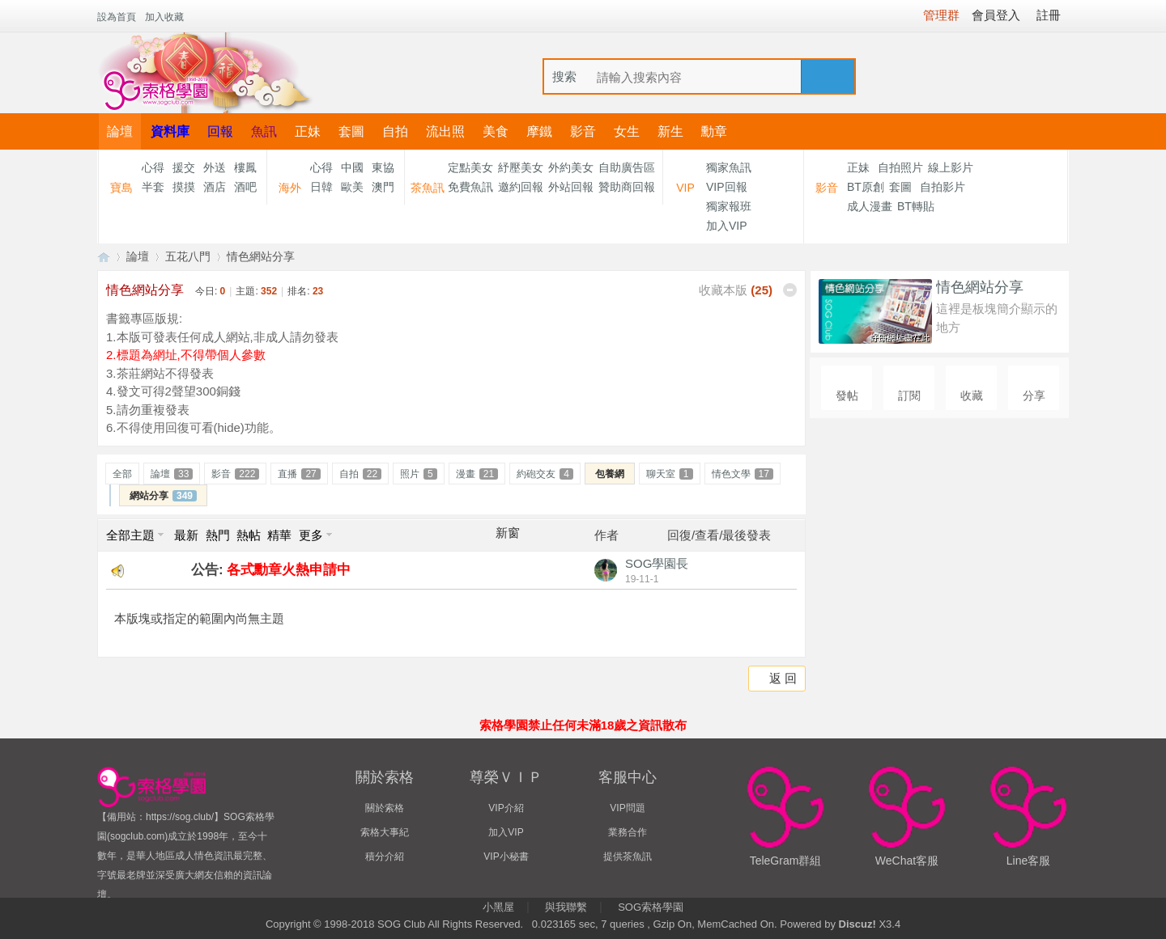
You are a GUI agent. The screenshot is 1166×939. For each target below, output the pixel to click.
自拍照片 (900, 167)
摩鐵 (539, 131)
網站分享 (163, 495)
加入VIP (726, 225)
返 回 (783, 678)
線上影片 (950, 167)
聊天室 (669, 474)
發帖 (847, 396)
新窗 (508, 533)
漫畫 (477, 474)
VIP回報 (726, 186)
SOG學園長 (656, 563)
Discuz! (857, 924)
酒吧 (245, 186)
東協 (383, 167)
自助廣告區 (626, 167)
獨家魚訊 (728, 167)
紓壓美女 (520, 167)
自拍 (395, 131)
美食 (496, 131)
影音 (583, 131)
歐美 (352, 186)
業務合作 (627, 832)
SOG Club (401, 924)
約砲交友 (545, 474)
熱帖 (248, 535)
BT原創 (865, 186)
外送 (214, 167)
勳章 (714, 131)
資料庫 (170, 131)
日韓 (321, 186)
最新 (186, 535)
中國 (352, 167)
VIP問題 (627, 808)
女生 (627, 131)
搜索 (564, 76)
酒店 (214, 186)
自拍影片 (942, 186)
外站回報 (571, 186)
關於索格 (384, 808)
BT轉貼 (915, 206)
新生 (670, 131)
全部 (122, 474)
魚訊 (264, 131)
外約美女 (571, 167)
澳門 (383, 186)
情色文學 (742, 474)
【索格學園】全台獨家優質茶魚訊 (103, 257)
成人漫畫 (869, 206)
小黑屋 (498, 907)
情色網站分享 (261, 256)
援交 (183, 167)
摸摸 (183, 186)
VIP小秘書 (505, 856)
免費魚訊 (470, 186)
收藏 (971, 396)
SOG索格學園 (650, 907)
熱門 (218, 535)
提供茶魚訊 (627, 856)
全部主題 (130, 535)
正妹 (308, 131)
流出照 (445, 131)
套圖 (351, 131)
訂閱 (909, 396)
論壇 (120, 131)
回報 (220, 131)
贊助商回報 (626, 186)
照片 (418, 474)
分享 (1034, 396)
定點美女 (470, 167)
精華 (279, 535)
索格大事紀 (384, 832)
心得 (153, 167)
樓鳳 (245, 167)
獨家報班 (728, 206)
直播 (299, 474)
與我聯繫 (566, 907)
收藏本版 (735, 290)
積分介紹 (384, 856)
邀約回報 (520, 186)
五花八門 (188, 256)
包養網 (609, 474)
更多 (311, 535)
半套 (153, 186)
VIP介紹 (505, 808)
